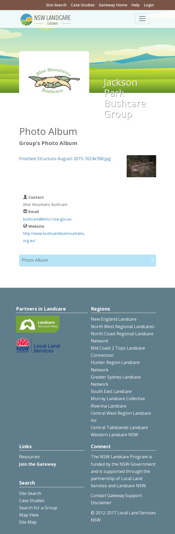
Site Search (56, 4)
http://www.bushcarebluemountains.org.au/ (54, 237)
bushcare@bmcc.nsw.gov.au (47, 219)
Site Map (28, 522)
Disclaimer (101, 503)
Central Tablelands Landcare (119, 427)
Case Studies (83, 4)
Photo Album (35, 260)
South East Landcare (111, 391)
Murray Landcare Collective (118, 398)
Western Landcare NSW (114, 435)
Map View (29, 515)
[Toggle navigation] (142, 18)
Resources (29, 457)
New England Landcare (113, 319)
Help (135, 4)
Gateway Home (113, 4)
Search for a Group (38, 508)
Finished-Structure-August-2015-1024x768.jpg (65, 159)
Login (149, 4)
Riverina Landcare (108, 406)
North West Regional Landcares (122, 326)
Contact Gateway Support (116, 495)
